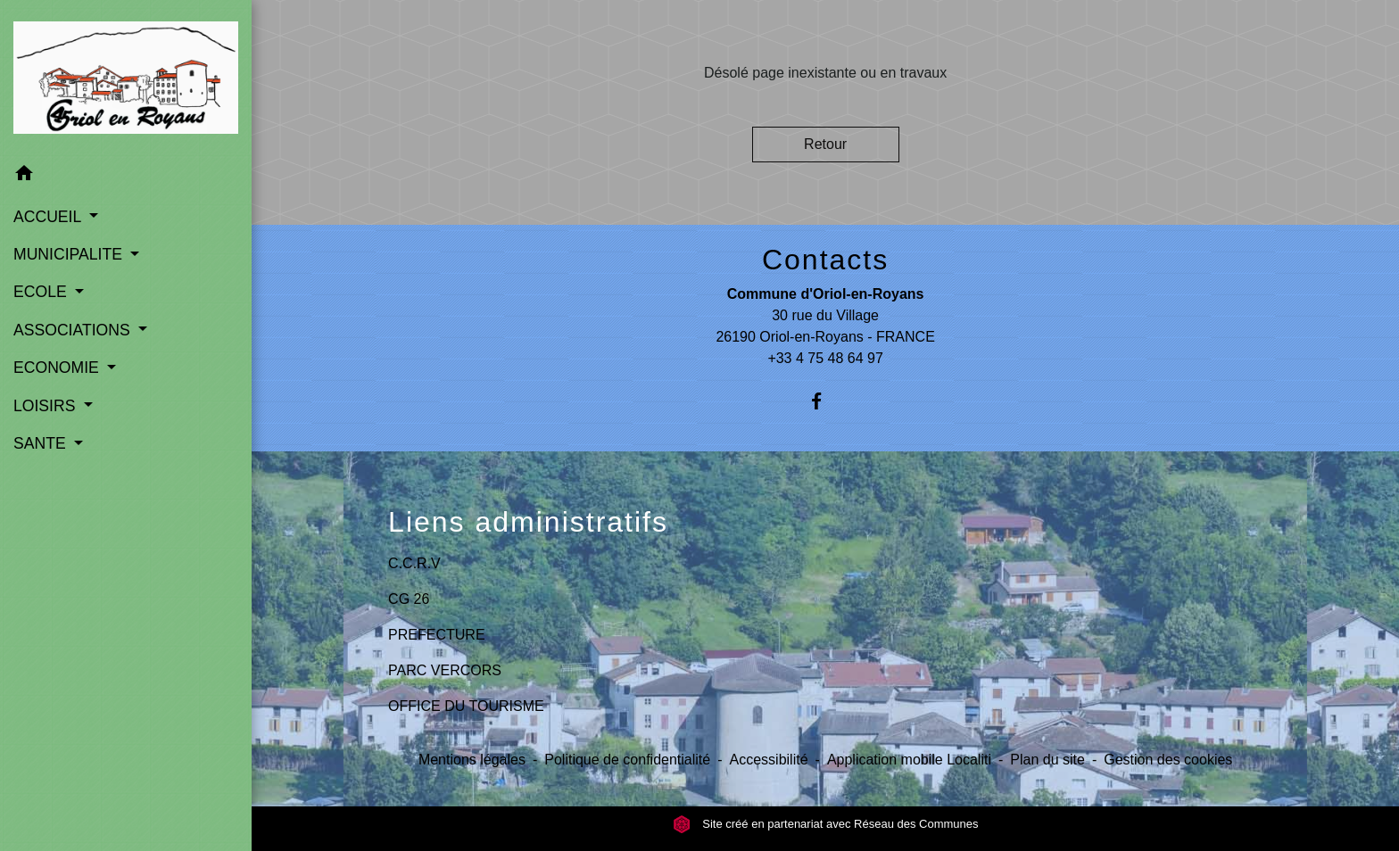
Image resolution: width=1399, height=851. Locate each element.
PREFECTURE (436, 634)
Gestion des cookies (1168, 759)
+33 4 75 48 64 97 (824, 358)
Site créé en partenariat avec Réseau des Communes (826, 823)
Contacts (825, 260)
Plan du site (1047, 759)
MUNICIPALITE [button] (70, 254)
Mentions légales (472, 759)
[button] (125, 176)
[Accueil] (125, 77)
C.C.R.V (414, 563)
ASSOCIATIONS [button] (74, 330)
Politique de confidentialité (627, 759)
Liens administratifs (528, 522)
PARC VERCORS (444, 670)
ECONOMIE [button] (58, 367)
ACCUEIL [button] (49, 217)
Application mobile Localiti (909, 759)
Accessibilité (769, 759)
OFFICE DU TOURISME (466, 706)
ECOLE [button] (42, 292)
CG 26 (408, 599)
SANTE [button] (41, 443)
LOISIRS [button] (46, 406)
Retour (825, 144)
